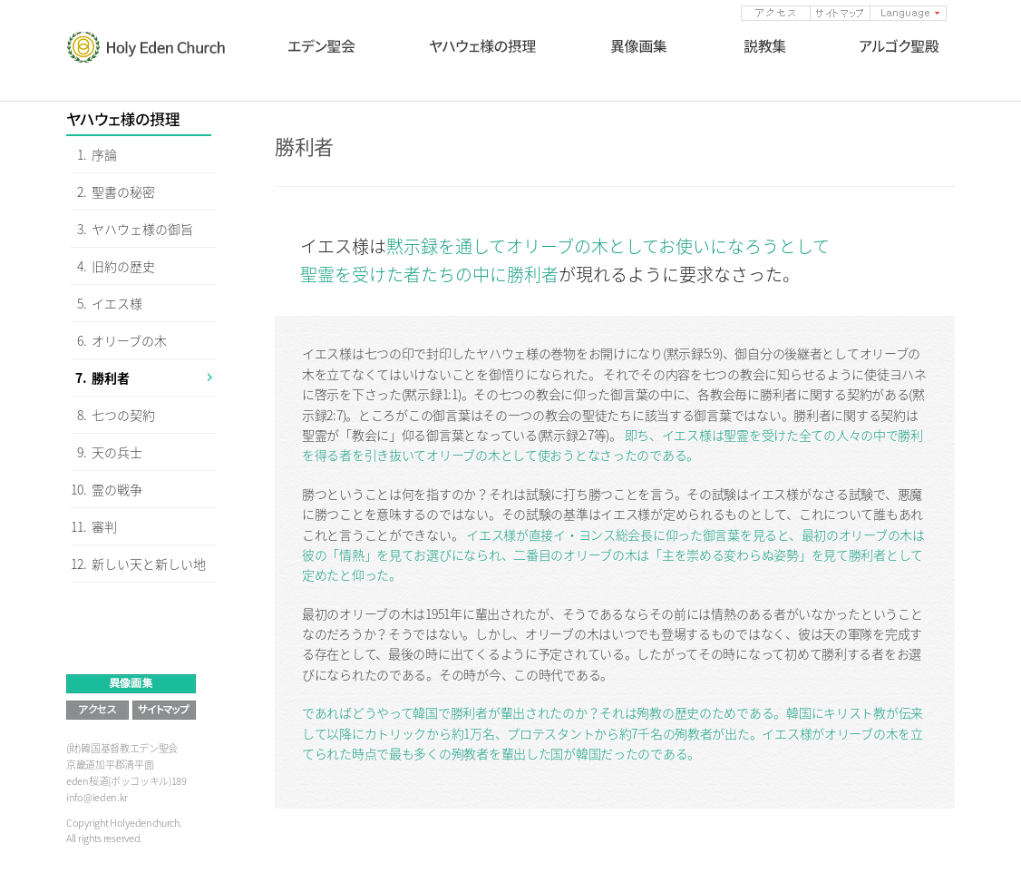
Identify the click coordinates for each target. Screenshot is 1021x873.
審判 (104, 526)
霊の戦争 (117, 489)
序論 (104, 154)
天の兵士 (117, 452)
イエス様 (117, 303)
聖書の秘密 (123, 191)
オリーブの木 (129, 340)
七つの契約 (123, 415)
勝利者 (111, 377)
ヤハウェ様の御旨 (142, 229)
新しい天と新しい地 (149, 563)
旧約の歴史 (123, 266)
